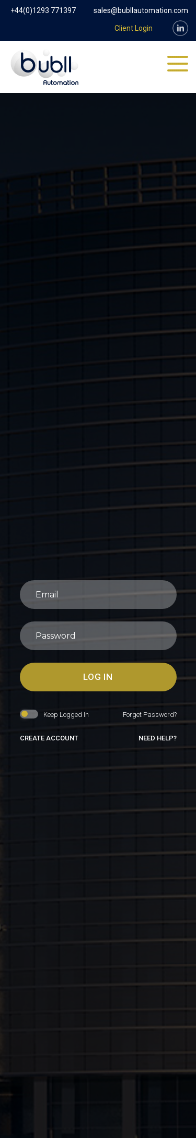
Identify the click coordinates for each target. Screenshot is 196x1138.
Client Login (133, 28)
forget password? (150, 714)
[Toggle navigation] (177, 64)
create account (49, 738)
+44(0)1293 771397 (43, 10)
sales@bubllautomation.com (141, 10)
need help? (158, 738)
